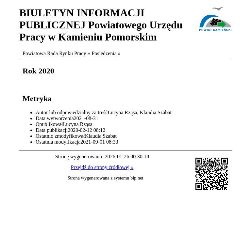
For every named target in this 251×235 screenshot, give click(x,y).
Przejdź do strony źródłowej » (102, 167)
